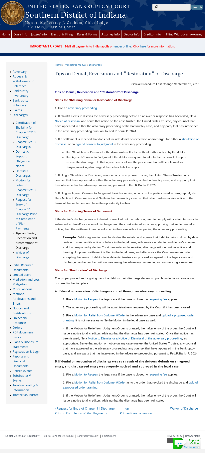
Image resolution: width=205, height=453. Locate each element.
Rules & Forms (87, 34)
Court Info (20, 34)
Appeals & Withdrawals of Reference (23, 81)
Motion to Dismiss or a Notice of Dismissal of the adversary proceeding (135, 338)
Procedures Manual (75, 64)
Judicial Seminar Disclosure (58, 435)
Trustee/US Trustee (25, 395)
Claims (17, 110)
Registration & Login (26, 351)
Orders (17, 327)
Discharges (95, 64)
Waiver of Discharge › (185, 408)
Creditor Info (152, 34)
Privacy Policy (174, 435)
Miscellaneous (22, 289)
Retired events (22, 371)
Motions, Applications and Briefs (24, 298)
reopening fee (158, 299)
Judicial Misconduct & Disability (22, 435)
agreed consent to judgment (94, 144)
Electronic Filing (62, 34)
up (127, 408)
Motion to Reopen (86, 299)
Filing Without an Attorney (184, 34)
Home (6, 34)
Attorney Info (110, 34)
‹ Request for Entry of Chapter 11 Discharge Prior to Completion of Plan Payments (85, 410)
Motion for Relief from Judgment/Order (100, 315)
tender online (122, 46)
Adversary (20, 71)
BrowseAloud (192, 435)
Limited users (22, 275)
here (143, 46)
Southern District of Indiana (75, 15)
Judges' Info (39, 34)
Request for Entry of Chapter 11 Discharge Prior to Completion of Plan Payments (26, 213)
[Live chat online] (187, 443)
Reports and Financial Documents (21, 361)
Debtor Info (132, 34)
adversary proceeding (82, 108)
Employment (109, 435)
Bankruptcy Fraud (88, 435)
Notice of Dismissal (67, 121)
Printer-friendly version (136, 413)
